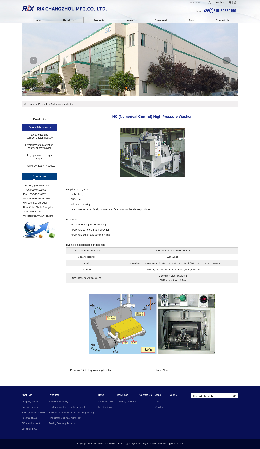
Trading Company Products (39, 165)
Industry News (105, 407)
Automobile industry (62, 104)
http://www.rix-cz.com (42, 216)
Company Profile (30, 401)
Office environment (31, 423)
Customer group (29, 429)
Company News (105, 401)
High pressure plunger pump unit (39, 157)
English (220, 2)
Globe (173, 394)
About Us (68, 20)
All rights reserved (157, 444)
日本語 (232, 2)
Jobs (192, 20)
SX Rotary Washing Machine (97, 370)
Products (99, 20)
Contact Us (195, 2)
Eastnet (179, 444)
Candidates (160, 407)
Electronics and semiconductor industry (40, 136)
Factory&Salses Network (33, 412)
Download (161, 20)
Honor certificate (29, 418)
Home (37, 20)
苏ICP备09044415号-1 (137, 444)
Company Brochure (126, 401)
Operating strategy (31, 407)
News (130, 20)
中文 (208, 2)
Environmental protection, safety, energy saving (39, 146)
